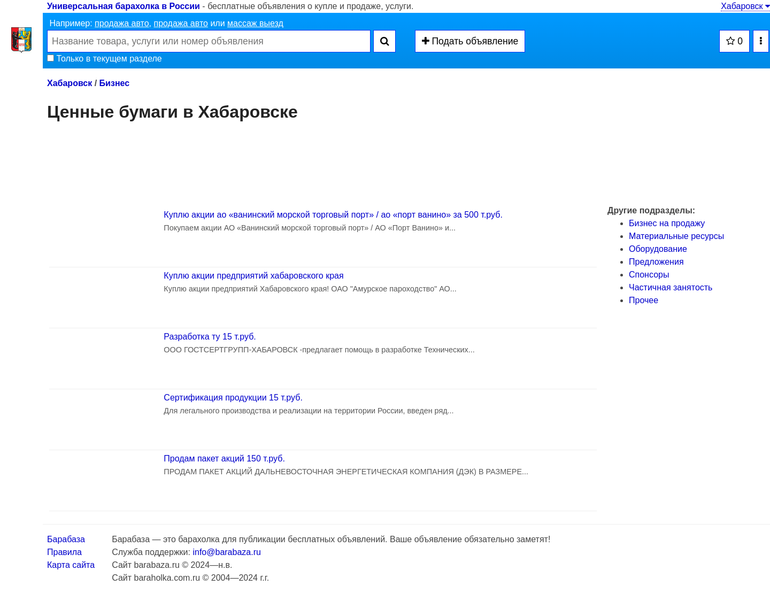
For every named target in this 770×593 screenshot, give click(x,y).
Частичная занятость (670, 287)
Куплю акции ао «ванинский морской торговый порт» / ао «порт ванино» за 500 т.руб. (333, 214)
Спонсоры (649, 274)
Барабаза (66, 539)
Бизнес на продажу (667, 223)
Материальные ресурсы (676, 236)
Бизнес (114, 83)
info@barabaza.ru (226, 552)
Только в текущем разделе (104, 58)
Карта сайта (71, 564)
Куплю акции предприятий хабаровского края (253, 275)
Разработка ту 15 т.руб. (210, 336)
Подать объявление (470, 41)
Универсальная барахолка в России (123, 6)
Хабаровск (745, 6)
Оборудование (658, 248)
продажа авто (122, 23)
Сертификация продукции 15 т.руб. (233, 397)
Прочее (643, 300)
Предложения (656, 261)
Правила (64, 552)
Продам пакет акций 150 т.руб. (224, 458)
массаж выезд (255, 23)
